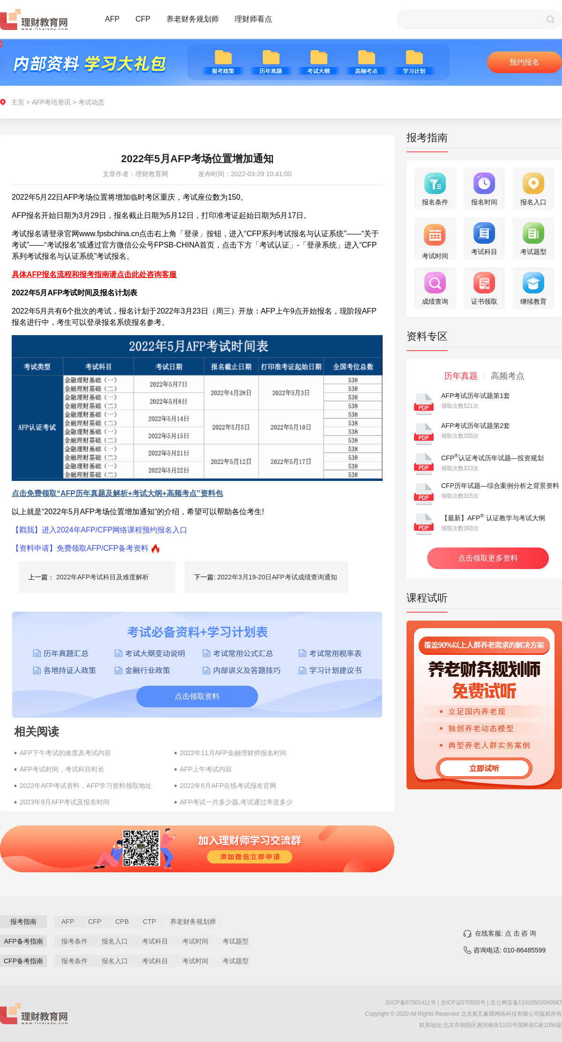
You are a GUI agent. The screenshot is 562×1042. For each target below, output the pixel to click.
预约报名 (525, 62)
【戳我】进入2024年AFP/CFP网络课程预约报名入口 (99, 530)
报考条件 (74, 941)
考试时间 (195, 941)
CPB (122, 921)
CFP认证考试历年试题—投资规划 (492, 458)
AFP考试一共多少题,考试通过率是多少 (236, 802)
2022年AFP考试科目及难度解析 (102, 577)
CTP (149, 921)
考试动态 (91, 102)
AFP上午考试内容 (206, 769)
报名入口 (115, 941)
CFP (142, 19)
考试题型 (235, 941)
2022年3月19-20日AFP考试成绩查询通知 (277, 577)
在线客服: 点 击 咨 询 (505, 933)
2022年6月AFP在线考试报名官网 (228, 785)
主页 (17, 102)
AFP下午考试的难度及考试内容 (65, 753)
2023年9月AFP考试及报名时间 (65, 802)
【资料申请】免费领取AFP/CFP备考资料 (80, 548)
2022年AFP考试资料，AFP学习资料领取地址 (86, 785)
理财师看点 (253, 19)
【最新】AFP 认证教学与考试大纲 (493, 518)
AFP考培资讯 (51, 102)
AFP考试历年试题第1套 (475, 395)
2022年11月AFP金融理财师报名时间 (233, 753)
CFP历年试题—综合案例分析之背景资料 (500, 485)
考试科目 (155, 941)
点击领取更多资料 (488, 558)
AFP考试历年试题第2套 (475, 425)
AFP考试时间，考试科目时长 (62, 769)
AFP (112, 19)
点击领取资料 (197, 696)
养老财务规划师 (192, 19)
